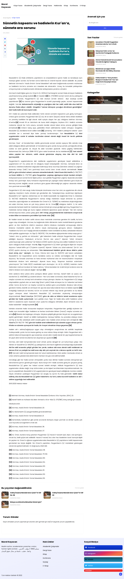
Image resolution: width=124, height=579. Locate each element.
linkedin (90, 559)
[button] (5, 55)
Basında (93, 109)
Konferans (74, 5)
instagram (91, 553)
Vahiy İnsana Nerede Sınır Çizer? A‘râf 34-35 (25, 494)
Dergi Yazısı (47, 5)
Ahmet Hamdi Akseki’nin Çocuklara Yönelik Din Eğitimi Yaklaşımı (109, 61)
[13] (36, 305)
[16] (55, 338)
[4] (17, 122)
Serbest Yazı (95, 166)
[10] (52, 215)
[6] (43, 131)
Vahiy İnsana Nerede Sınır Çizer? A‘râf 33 (67, 494)
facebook (91, 547)
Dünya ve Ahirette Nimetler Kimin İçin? (26, 502)
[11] (44, 270)
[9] (57, 204)
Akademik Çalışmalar (32, 5)
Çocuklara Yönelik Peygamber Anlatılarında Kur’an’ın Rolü (107, 43)
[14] (14, 314)
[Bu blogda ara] (105, 22)
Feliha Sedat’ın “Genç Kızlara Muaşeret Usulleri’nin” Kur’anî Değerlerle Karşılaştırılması (107, 80)
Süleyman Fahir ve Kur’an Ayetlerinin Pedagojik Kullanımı (107, 52)
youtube (88, 570)
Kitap (66, 5)
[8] (28, 186)
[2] (47, 96)
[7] (71, 151)
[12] (80, 288)
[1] (35, 96)
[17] (10, 353)
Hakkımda (58, 5)
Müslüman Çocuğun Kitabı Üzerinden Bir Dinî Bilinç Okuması (108, 70)
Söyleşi (93, 175)
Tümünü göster (79, 488)
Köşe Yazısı (18, 5)
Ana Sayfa (7, 18)
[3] (20, 101)
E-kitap (83, 5)
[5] (19, 128)
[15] (70, 325)
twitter (90, 565)
